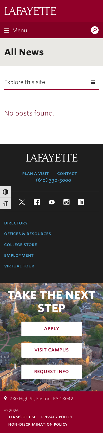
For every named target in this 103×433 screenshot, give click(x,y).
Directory (16, 223)
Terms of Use (22, 416)
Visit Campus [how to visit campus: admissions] (51, 349)
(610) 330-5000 (53, 180)
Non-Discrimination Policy (38, 424)
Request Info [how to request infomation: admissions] (51, 371)
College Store (20, 244)
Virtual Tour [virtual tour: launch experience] (19, 266)
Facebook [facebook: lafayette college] (36, 202)
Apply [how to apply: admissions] (51, 328)
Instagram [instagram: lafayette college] (66, 202)
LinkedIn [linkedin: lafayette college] (81, 202)
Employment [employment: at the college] (19, 255)
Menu (19, 30)
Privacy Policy (57, 416)
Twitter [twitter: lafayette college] (22, 202)
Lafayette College (30, 11)
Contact (67, 173)
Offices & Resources (27, 233)
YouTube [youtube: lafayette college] (51, 202)
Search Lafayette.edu (95, 30)
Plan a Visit (35, 173)
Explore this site (24, 82)
